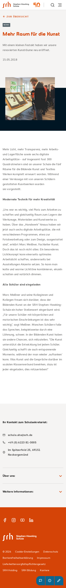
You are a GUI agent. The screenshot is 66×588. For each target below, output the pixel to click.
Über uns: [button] (33, 476)
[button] (40, 580)
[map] (32, 452)
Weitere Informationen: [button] (33, 492)
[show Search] (52, 5)
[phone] (32, 442)
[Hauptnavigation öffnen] (59, 5)
